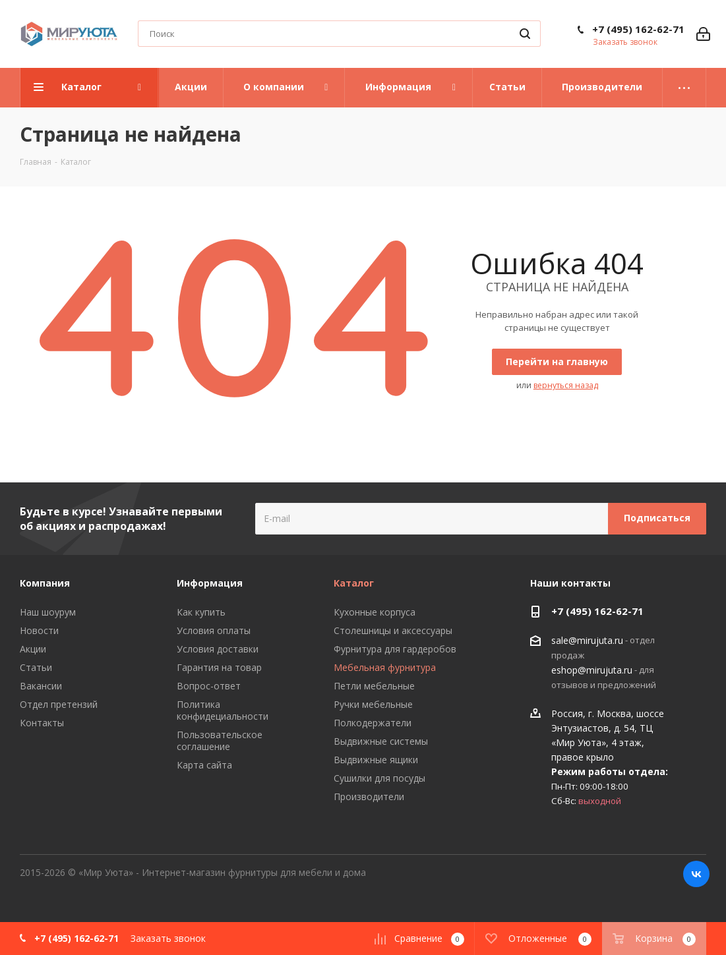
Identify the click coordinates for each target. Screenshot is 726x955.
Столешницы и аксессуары (393, 630)
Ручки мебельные (373, 704)
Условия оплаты (214, 630)
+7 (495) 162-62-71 (638, 29)
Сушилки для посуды (379, 778)
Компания (45, 583)
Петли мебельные (374, 686)
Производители (369, 796)
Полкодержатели (372, 722)
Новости (39, 630)
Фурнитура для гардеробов (395, 649)
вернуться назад (565, 385)
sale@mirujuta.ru (587, 640)
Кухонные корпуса (374, 612)
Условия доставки (217, 649)
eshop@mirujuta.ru (591, 670)
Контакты (42, 722)
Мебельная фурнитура (385, 667)
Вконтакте (696, 874)
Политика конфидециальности (222, 710)
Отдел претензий (59, 704)
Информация (210, 583)
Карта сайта (204, 765)
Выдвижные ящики (376, 759)
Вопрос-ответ (209, 686)
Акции (33, 649)
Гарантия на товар (219, 667)
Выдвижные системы (381, 741)
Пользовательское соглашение (219, 740)
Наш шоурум (48, 612)
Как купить (201, 612)
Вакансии (41, 686)
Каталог (354, 583)
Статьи (36, 667)
